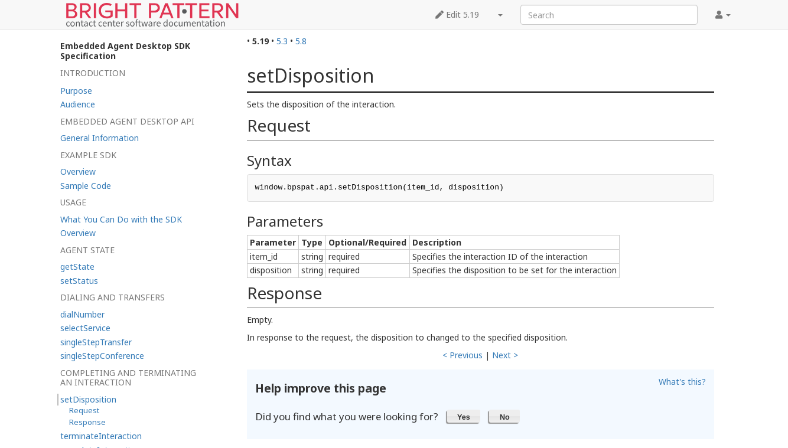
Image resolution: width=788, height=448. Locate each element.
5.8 (301, 41)
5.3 (282, 41)
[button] (464, 416)
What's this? (682, 381)
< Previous (462, 355)
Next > (505, 355)
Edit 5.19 (457, 14)
